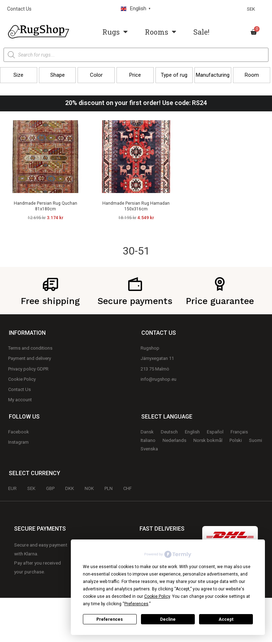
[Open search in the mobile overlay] (136, 55)
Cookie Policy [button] (157, 596)
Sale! (201, 31)
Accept (226, 619)
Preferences (109, 619)
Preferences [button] (136, 603)
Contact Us (19, 9)
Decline (168, 619)
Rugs (115, 32)
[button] (18, 75)
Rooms (160, 32)
